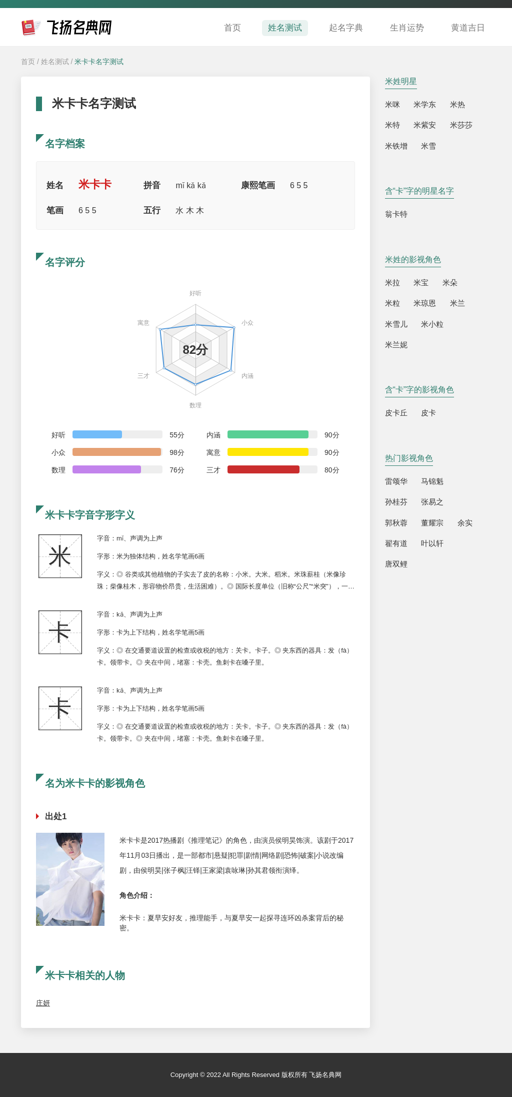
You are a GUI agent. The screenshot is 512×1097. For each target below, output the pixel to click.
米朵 (450, 282)
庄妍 (43, 1003)
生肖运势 (407, 28)
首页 (232, 28)
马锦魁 (432, 481)
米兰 (457, 303)
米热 (457, 104)
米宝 (421, 282)
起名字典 (346, 28)
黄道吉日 (468, 28)
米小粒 (432, 324)
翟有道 (396, 543)
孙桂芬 (396, 501)
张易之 (432, 501)
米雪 (428, 146)
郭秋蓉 (396, 522)
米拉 (392, 282)
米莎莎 (461, 125)
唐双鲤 (396, 564)
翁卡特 (396, 214)
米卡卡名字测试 (99, 62)
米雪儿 (396, 324)
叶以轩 (432, 543)
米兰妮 (396, 344)
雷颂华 (396, 481)
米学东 (425, 104)
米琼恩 (425, 303)
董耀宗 (432, 522)
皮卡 (428, 412)
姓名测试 (285, 28)
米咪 (392, 104)
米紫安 (425, 125)
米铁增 (396, 146)
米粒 (392, 303)
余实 (465, 522)
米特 (392, 125)
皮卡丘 (396, 412)
